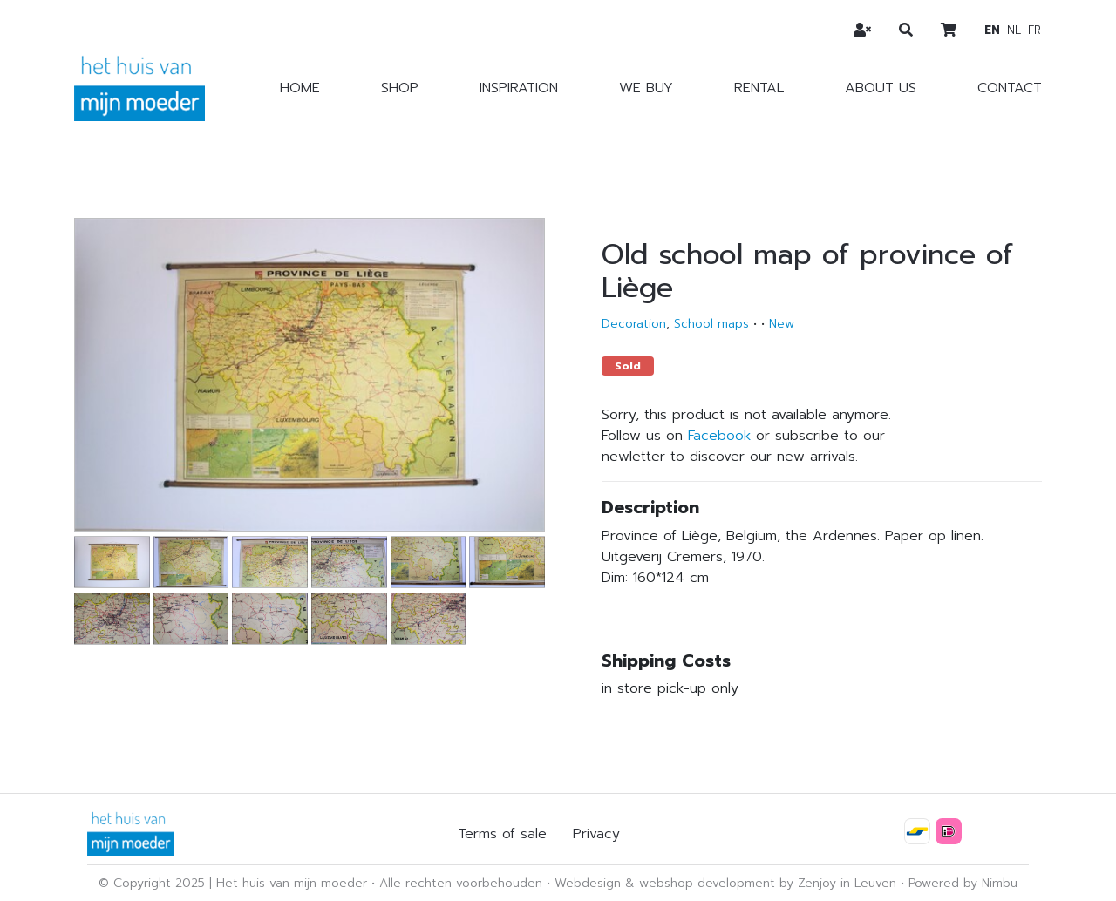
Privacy (596, 833)
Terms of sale (502, 833)
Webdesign (588, 883)
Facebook (719, 435)
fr (1034, 30)
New (781, 324)
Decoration (634, 324)
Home (300, 88)
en (992, 30)
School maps (711, 324)
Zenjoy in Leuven (847, 883)
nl (1014, 30)
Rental (759, 88)
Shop (399, 88)
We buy (646, 88)
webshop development (707, 883)
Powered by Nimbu (962, 883)
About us (880, 88)
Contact (1009, 88)
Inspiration (519, 88)
